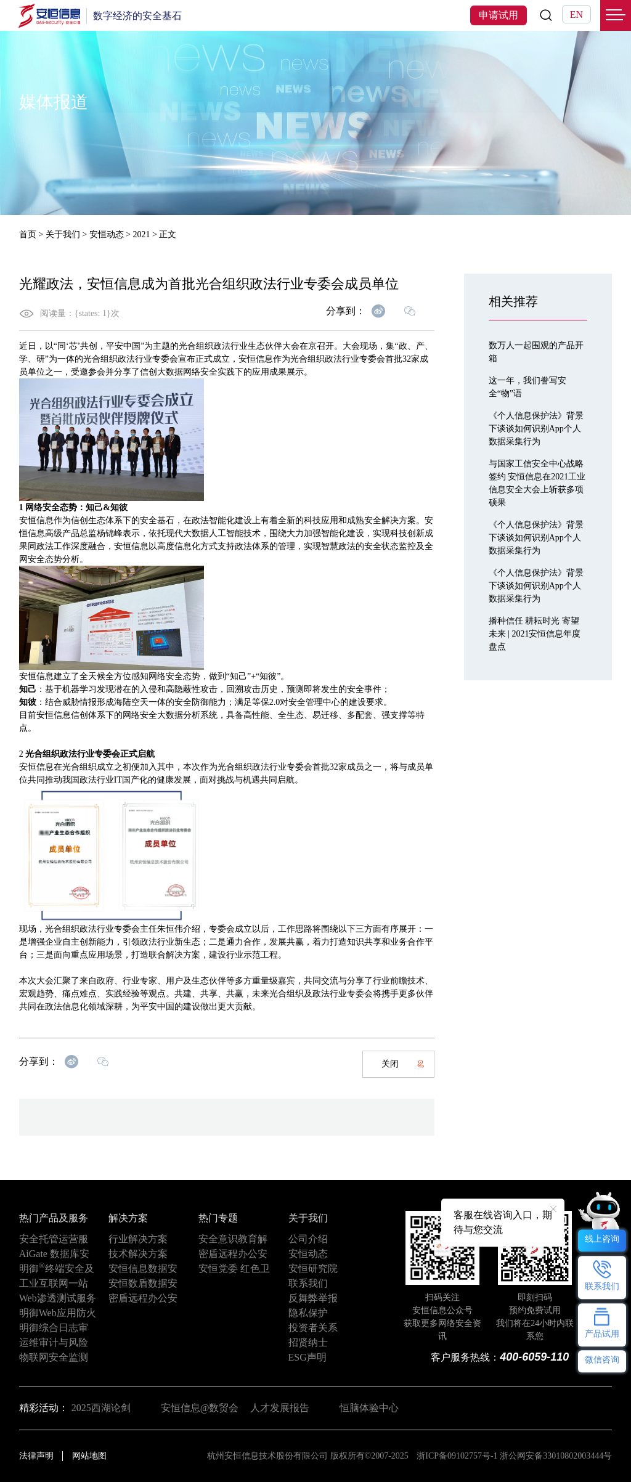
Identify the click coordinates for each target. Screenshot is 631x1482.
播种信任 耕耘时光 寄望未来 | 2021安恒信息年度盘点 (535, 633)
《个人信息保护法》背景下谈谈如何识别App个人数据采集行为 (536, 428)
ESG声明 (307, 1357)
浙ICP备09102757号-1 (457, 1455)
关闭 (403, 1064)
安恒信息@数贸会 (200, 1408)
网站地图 (89, 1455)
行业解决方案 (138, 1239)
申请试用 (498, 15)
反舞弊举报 (313, 1298)
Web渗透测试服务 (57, 1298)
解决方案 (128, 1218)
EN (576, 14)
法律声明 (36, 1455)
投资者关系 (313, 1327)
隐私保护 (308, 1313)
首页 (27, 234)
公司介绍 (308, 1239)
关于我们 (63, 234)
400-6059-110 (534, 1357)
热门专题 (218, 1218)
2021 (141, 234)
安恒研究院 (313, 1268)
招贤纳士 (308, 1342)
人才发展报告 (279, 1408)
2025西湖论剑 (101, 1408)
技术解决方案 (138, 1253)
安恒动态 (106, 234)
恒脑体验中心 (369, 1408)
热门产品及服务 (53, 1218)
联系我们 (308, 1283)
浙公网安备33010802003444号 (556, 1455)
